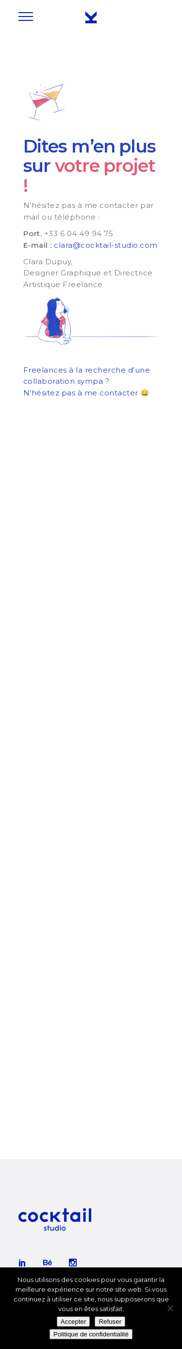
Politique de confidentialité (91, 1334)
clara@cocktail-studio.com (106, 245)
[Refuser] (170, 1308)
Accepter (73, 1321)
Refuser (110, 1321)
